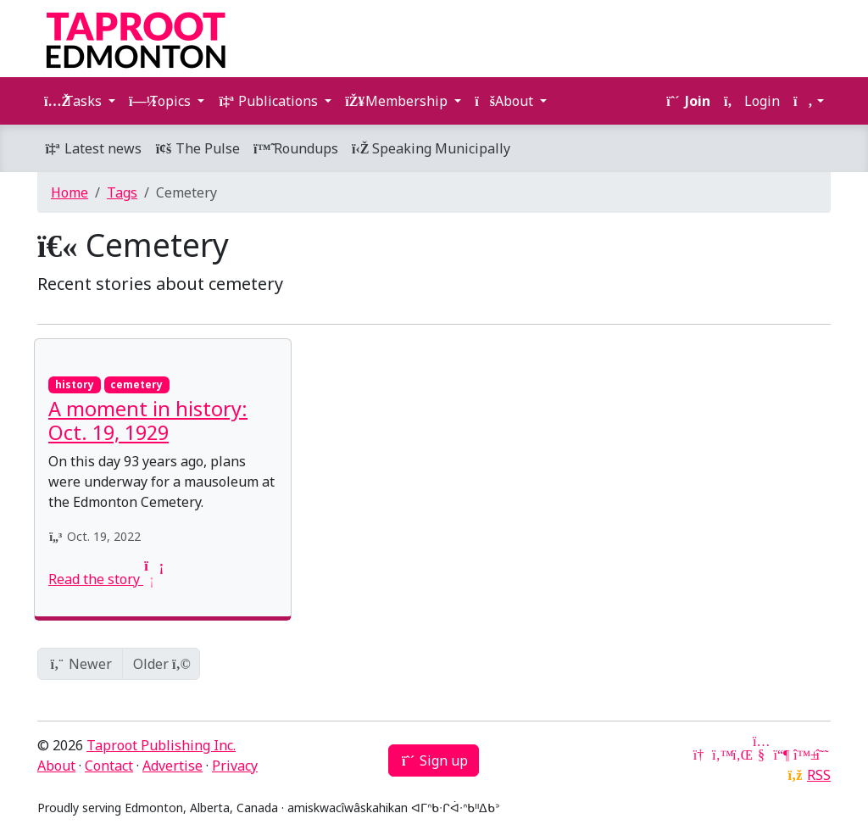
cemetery (136, 384)
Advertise (172, 765)
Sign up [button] (433, 760)
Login (752, 101)
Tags (122, 192)
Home (69, 192)
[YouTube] (761, 754)
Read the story (104, 579)
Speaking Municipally (431, 148)
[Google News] (700, 754)
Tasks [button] (74, 101)
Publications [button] (269, 101)
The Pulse (197, 148)
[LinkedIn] (740, 754)
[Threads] (822, 754)
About (56, 765)
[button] (809, 101)
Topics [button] (161, 101)
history (74, 384)
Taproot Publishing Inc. (161, 745)
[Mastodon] (781, 754)
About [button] (506, 101)
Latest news (93, 148)
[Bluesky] (801, 754)
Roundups (295, 148)
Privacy (235, 765)
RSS (819, 775)
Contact (109, 765)
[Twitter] (720, 754)
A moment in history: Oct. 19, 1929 (148, 420)
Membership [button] (398, 101)
